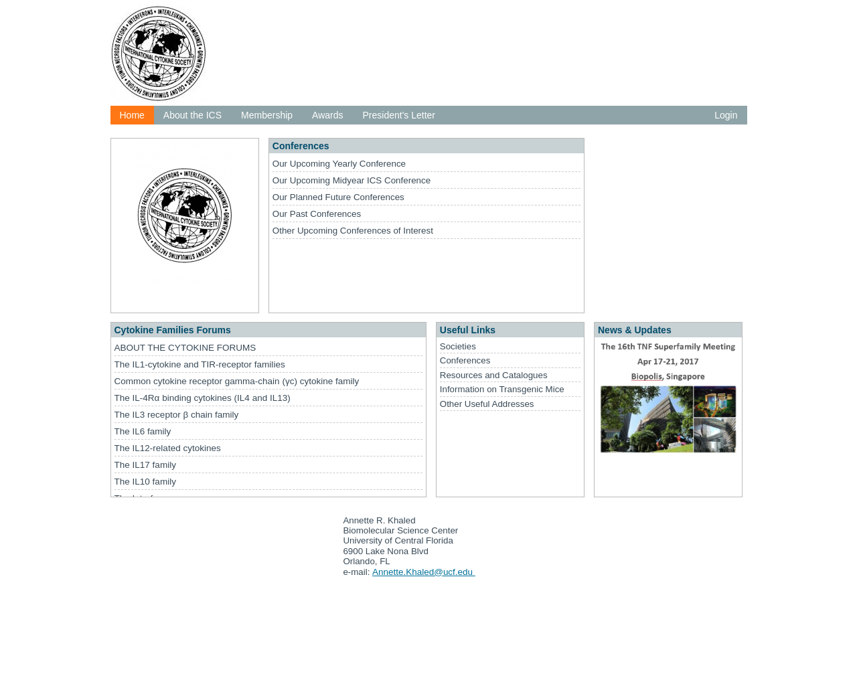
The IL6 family (142, 431)
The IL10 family (145, 482)
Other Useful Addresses (487, 404)
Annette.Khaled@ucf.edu (423, 572)
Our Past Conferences (316, 214)
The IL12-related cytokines (167, 448)
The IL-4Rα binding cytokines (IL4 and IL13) (202, 398)
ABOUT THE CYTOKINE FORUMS (185, 348)
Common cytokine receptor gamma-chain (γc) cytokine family (237, 381)
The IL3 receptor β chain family (176, 415)
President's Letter (399, 115)
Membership (267, 115)
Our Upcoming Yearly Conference (339, 164)
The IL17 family (145, 465)
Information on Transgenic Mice (502, 389)
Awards (327, 115)
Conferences (465, 360)
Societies (458, 346)
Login (725, 115)
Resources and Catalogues (494, 375)
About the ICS (192, 115)
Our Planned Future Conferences (338, 197)
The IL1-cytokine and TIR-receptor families (199, 364)
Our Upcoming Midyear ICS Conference (351, 180)
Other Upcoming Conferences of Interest (352, 231)
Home (132, 115)
